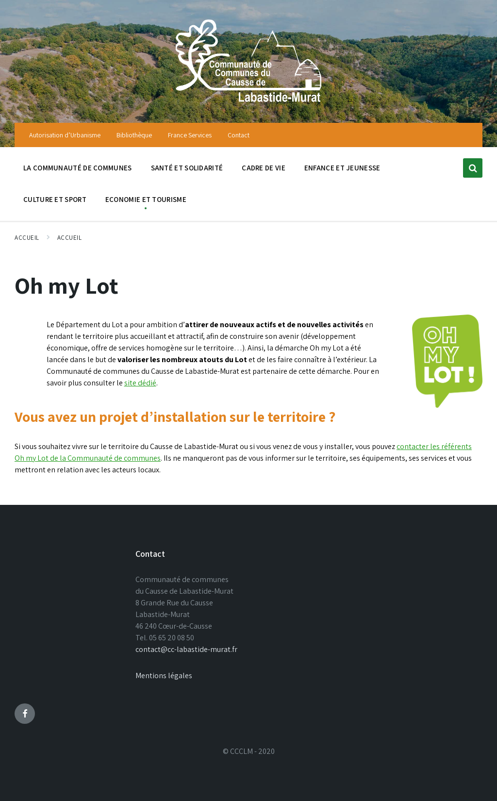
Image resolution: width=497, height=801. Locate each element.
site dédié (140, 383)
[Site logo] (248, 103)
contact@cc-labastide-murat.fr (186, 649)
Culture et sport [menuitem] (54, 199)
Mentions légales (163, 675)
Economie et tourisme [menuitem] (145, 199)
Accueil (27, 238)
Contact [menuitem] (238, 135)
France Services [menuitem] (190, 135)
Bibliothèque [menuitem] (134, 135)
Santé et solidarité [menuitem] (187, 167)
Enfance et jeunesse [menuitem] (342, 167)
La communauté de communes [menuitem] (77, 167)
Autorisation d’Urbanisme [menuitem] (64, 135)
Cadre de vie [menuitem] (263, 167)
